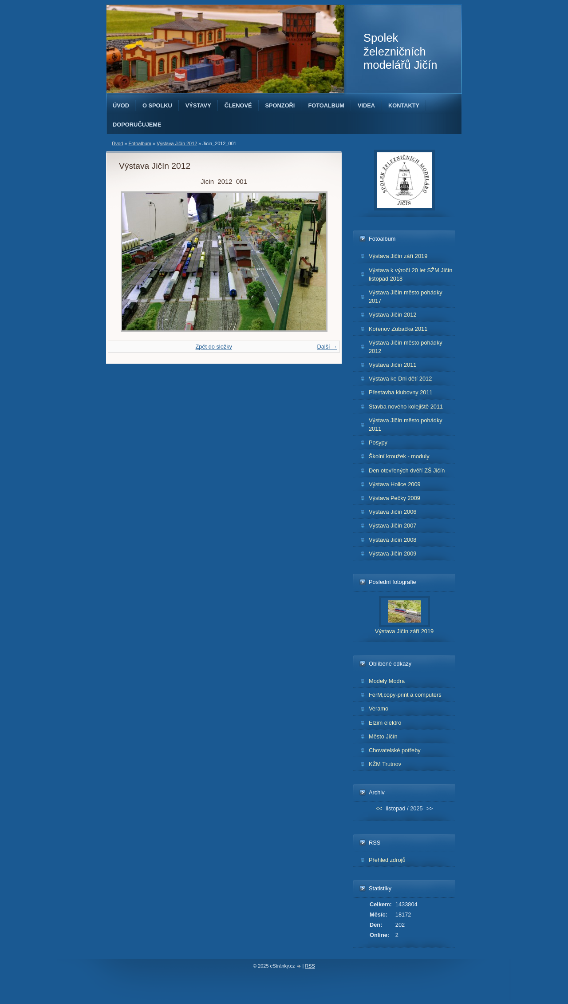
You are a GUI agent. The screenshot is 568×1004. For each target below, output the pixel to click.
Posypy (378, 442)
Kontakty (403, 105)
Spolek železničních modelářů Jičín (400, 51)
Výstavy (198, 105)
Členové (238, 105)
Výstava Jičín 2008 (392, 539)
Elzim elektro (385, 722)
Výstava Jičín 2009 (392, 553)
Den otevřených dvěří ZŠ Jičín (407, 470)
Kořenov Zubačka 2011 (398, 328)
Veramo (378, 708)
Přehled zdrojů (387, 860)
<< (378, 808)
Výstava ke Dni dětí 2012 (400, 378)
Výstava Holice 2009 (395, 484)
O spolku (157, 105)
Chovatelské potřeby (395, 750)
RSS (310, 965)
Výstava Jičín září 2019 (398, 256)
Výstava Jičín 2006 (392, 511)
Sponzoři (280, 105)
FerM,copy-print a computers (405, 694)
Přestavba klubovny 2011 (401, 392)
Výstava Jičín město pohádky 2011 (405, 424)
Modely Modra (387, 681)
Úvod (121, 105)
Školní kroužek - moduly (399, 456)
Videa (366, 105)
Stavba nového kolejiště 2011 (406, 406)
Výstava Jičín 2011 (392, 364)
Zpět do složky (213, 346)
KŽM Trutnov (385, 764)
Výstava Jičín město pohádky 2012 (405, 346)
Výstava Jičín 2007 (392, 525)
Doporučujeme (137, 124)
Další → (327, 346)
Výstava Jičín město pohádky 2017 (405, 296)
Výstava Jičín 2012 (177, 143)
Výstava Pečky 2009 (394, 498)
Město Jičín (383, 736)
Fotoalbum (326, 105)
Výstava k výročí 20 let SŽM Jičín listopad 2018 (410, 274)
